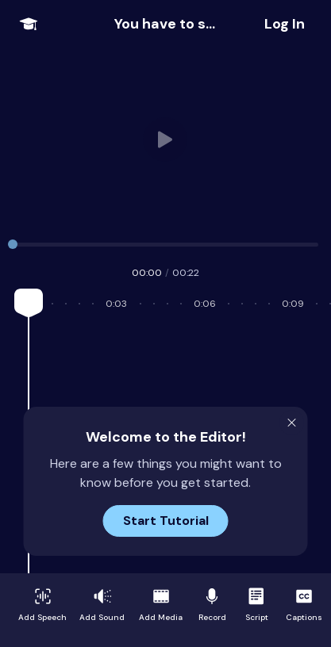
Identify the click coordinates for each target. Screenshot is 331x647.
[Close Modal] (292, 422)
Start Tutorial (166, 520)
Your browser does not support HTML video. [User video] (166, 139)
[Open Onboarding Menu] (28, 24)
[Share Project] (284, 23)
